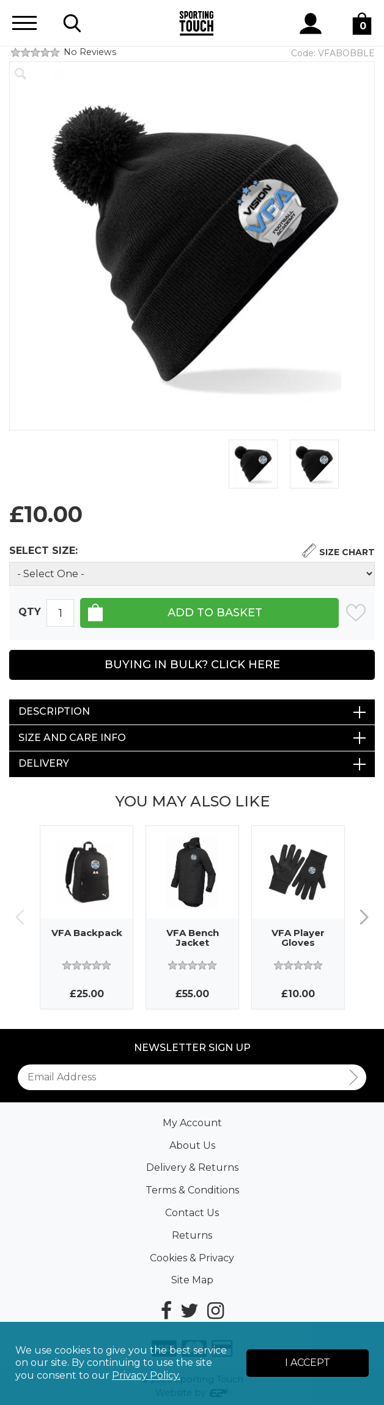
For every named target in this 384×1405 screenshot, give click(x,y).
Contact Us (192, 1213)
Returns (192, 1235)
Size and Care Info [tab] (72, 737)
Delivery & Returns (192, 1167)
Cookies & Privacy (192, 1258)
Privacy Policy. (146, 1375)
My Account (192, 1123)
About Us (192, 1145)
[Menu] (24, 23)
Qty (29, 612)
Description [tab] (54, 711)
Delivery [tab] (43, 763)
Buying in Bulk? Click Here (192, 664)
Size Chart (347, 552)
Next (364, 917)
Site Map (192, 1280)
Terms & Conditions (192, 1190)
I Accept (307, 1362)
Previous (20, 917)
